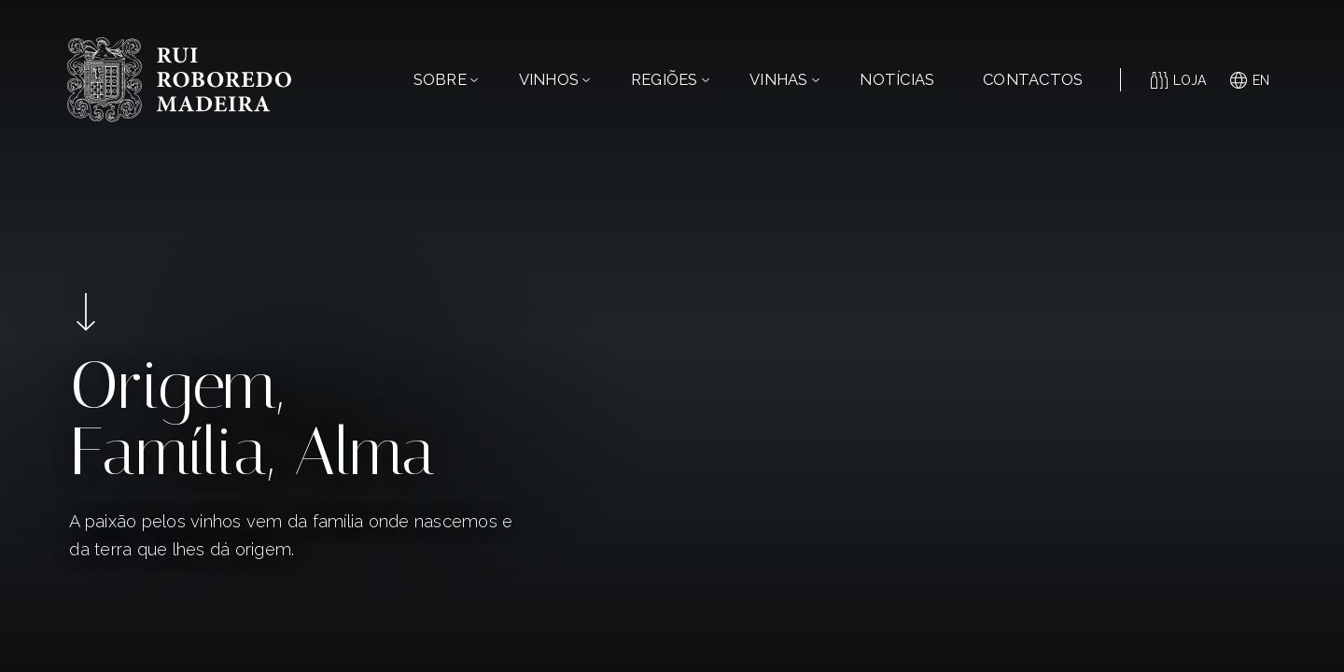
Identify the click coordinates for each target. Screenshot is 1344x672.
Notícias (897, 79)
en (1250, 80)
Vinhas (784, 79)
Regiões (670, 79)
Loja (1179, 80)
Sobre (445, 79)
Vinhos (555, 79)
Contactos (1033, 79)
